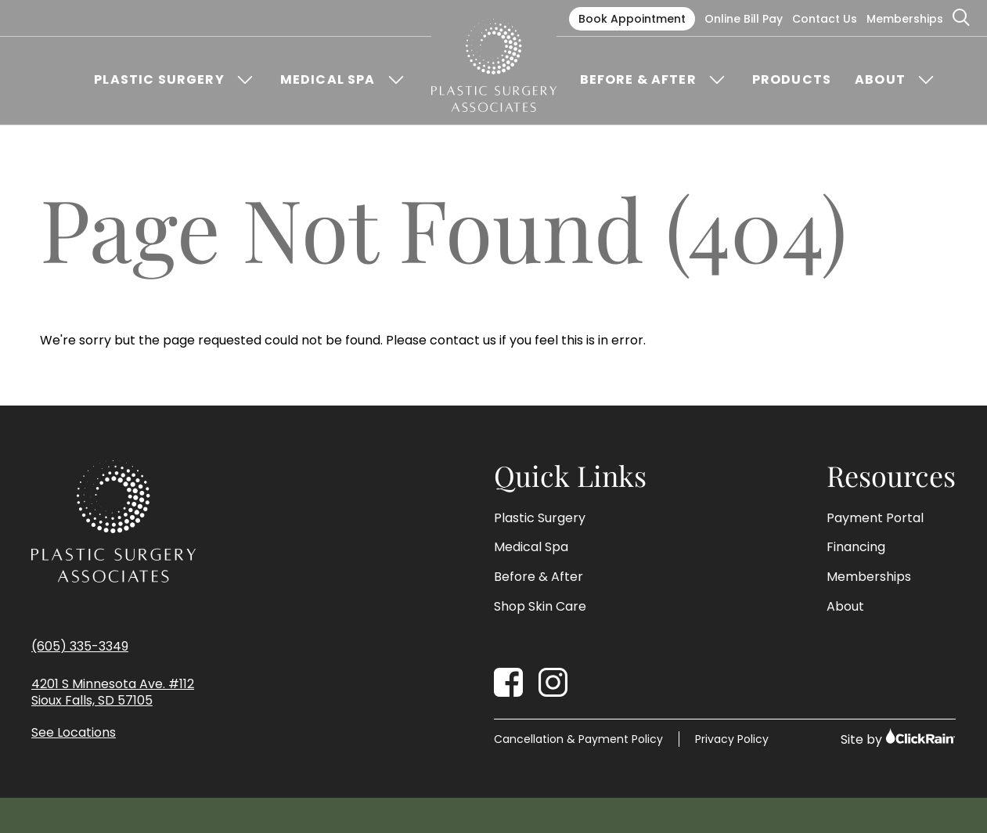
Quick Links (570, 476)
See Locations (73, 733)
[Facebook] (508, 682)
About (880, 79)
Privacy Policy (732, 739)
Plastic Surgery (159, 79)
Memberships (904, 19)
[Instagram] (553, 682)
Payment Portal (875, 518)
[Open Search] (962, 18)
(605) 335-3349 (79, 646)
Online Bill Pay (743, 19)
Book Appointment (632, 19)
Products (791, 79)
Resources (891, 476)
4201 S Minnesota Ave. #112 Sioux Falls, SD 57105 (112, 692)
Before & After (638, 79)
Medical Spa (328, 79)
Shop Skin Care (540, 607)
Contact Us (824, 19)
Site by (898, 737)
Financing (856, 547)
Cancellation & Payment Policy (578, 739)
